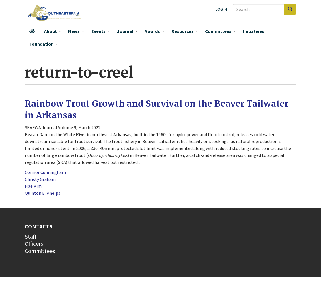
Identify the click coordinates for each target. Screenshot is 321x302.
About (50, 31)
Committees (218, 31)
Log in (221, 9)
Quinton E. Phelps (42, 193)
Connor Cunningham (45, 172)
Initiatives (253, 31)
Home (32, 31)
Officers (34, 243)
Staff (30, 236)
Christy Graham (40, 179)
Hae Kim (33, 186)
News (74, 31)
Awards (152, 31)
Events (98, 31)
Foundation (41, 44)
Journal (125, 31)
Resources (182, 31)
